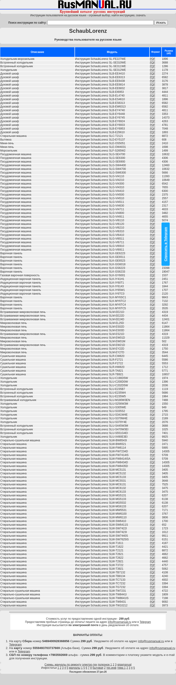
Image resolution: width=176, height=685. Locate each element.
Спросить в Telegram (166, 244)
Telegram (145, 622)
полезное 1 (105, 664)
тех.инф (111, 667)
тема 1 (121, 667)
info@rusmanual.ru (119, 622)
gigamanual (124, 664)
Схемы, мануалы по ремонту (63, 664)
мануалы (74, 667)
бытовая (98, 667)
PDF (152, 59)
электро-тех (89, 664)
